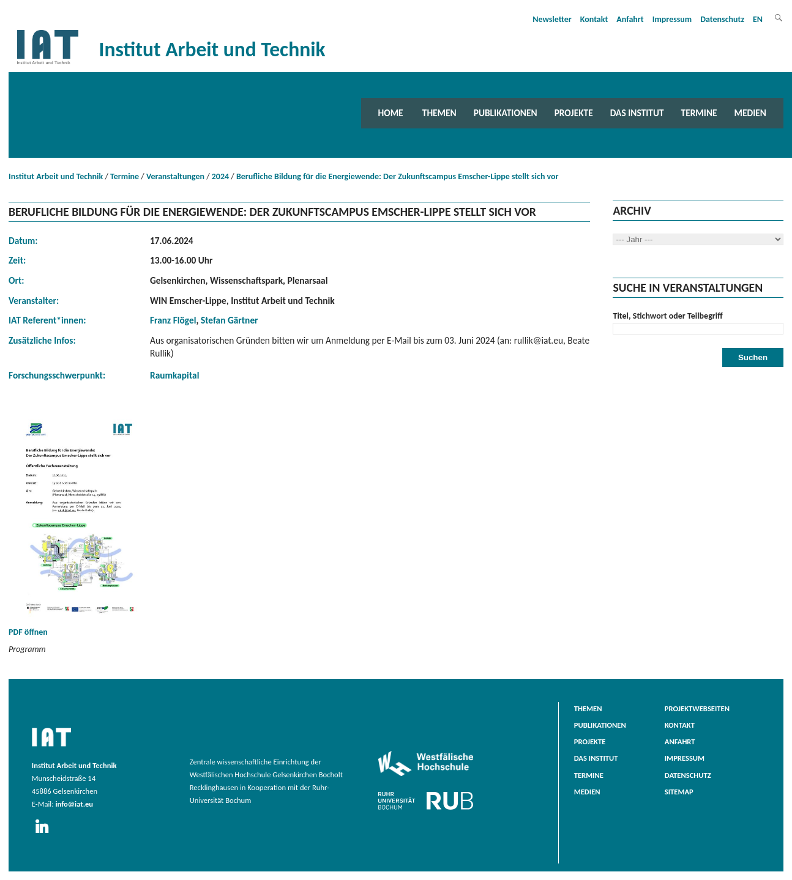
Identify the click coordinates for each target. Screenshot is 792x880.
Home (390, 113)
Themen (439, 113)
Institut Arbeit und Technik (56, 176)
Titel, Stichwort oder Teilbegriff (667, 316)
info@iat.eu (74, 803)
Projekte (574, 113)
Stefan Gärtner (229, 320)
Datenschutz (722, 19)
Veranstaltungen (175, 176)
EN (758, 19)
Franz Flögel (173, 320)
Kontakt (594, 19)
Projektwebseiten (697, 708)
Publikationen (505, 113)
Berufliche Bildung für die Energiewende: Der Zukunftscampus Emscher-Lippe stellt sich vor (397, 176)
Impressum (672, 19)
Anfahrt (629, 19)
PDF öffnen (82, 526)
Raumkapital (174, 375)
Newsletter (552, 19)
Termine (699, 113)
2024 (220, 176)
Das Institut (637, 113)
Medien (750, 113)
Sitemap (679, 791)
